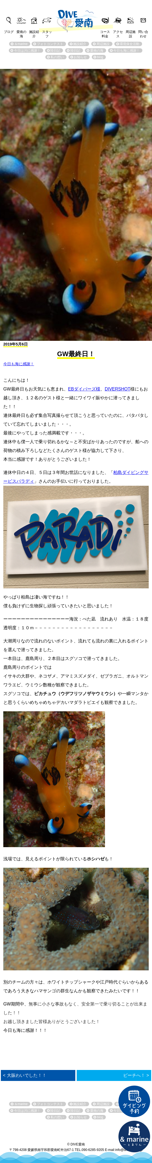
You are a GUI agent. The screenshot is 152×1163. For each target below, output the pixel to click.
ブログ (9, 32)
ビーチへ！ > (136, 1075)
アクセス (118, 32)
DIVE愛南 (76, 17)
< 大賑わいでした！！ (24, 1075)
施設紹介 (34, 32)
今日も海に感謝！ (18, 364)
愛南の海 (21, 32)
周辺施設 (131, 32)
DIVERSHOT (117, 389)
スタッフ (47, 32)
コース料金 (105, 32)
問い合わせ (143, 32)
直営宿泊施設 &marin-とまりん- (134, 1136)
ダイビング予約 (134, 1101)
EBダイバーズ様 (84, 389)
